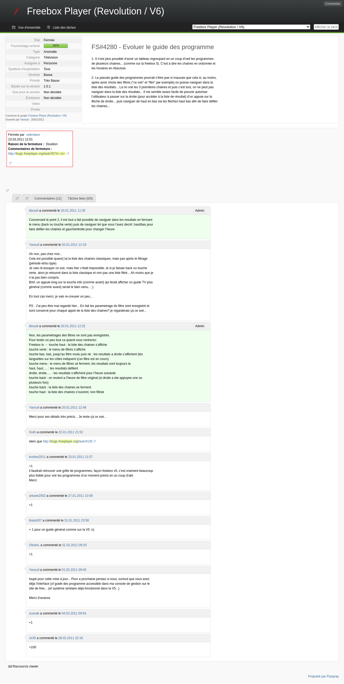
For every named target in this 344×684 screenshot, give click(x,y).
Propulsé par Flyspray (323, 676)
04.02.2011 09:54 (74, 613)
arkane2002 (37, 496)
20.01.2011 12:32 (73, 326)
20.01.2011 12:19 (74, 245)
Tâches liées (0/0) (80, 198)
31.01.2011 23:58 (76, 520)
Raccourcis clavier (23, 666)
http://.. (37, 153)
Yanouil (24, 119)
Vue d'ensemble (29, 27)
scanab (34, 613)
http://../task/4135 (67, 441)
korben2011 (37, 457)
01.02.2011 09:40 (74, 570)
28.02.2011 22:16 (70, 638)
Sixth (32, 432)
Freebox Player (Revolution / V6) (47, 115)
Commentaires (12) (48, 198)
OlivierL (34, 545)
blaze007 (35, 520)
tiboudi (33, 210)
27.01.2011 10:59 (80, 496)
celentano (33, 135)
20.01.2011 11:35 (73, 210)
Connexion (332, 4)
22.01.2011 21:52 (70, 432)
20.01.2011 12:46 (74, 407)
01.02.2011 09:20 (74, 545)
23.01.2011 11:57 (80, 457)
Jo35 (32, 638)
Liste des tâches (64, 27)
